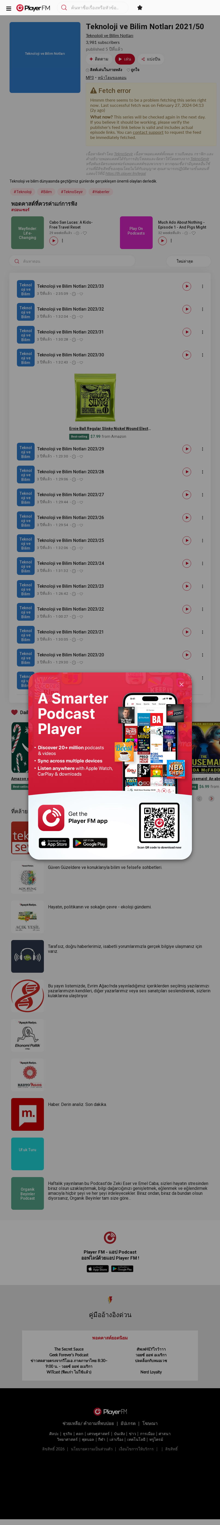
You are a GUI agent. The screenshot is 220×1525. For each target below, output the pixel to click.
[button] (8, 8)
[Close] (182, 684)
